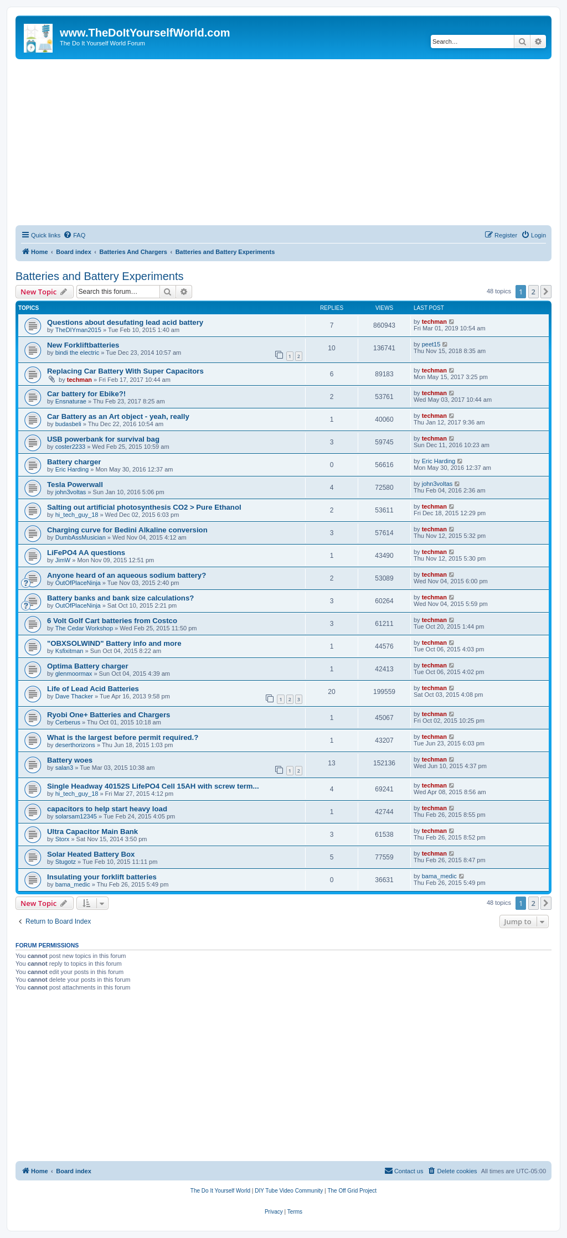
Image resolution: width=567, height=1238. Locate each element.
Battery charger (74, 462)
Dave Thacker (74, 696)
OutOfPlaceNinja (78, 582)
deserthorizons (75, 745)
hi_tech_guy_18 (77, 514)
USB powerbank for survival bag (103, 439)
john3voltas (70, 492)
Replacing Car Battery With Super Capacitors (125, 371)
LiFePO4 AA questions (86, 552)
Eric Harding (72, 469)
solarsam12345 (76, 816)
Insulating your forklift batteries (102, 877)
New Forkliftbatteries (83, 345)
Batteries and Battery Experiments (99, 276)
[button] (545, 291)
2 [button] (533, 292)
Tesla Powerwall (75, 484)
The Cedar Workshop (84, 628)
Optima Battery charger (87, 666)
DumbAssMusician (80, 537)
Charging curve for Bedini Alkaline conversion (127, 530)
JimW (63, 560)
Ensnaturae (70, 401)
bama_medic (72, 884)
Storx (62, 839)
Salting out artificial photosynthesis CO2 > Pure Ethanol (144, 507)
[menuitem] (74, 235)
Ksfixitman (69, 651)
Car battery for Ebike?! (86, 394)
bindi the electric (77, 352)
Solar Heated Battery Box (91, 854)
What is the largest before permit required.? (122, 737)
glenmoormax (73, 673)
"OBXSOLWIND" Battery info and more (114, 643)
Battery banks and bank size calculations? (120, 598)
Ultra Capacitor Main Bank (92, 831)
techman (434, 321)
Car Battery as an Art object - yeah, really (118, 416)
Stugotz (65, 861)
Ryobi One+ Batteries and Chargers (108, 715)
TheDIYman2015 (78, 330)
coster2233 (70, 446)
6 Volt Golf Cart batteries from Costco (112, 621)
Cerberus (67, 722)
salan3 (64, 767)
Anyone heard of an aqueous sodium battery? (126, 575)
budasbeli (68, 424)
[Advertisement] (283, 142)
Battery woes (69, 760)
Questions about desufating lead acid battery (125, 322)
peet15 (431, 344)
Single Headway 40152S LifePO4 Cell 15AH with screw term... (153, 786)
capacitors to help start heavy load (107, 809)
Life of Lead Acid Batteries (93, 689)
